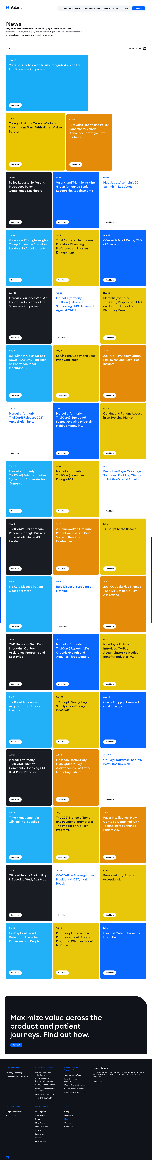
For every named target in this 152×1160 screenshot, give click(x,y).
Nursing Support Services (45, 1074)
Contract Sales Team (72, 1064)
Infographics (40, 1101)
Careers (126, 8)
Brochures (39, 1123)
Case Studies (40, 1105)
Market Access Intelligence (17, 1066)
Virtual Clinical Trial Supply (46, 1087)
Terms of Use (137, 1152)
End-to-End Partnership (72, 8)
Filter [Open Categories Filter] (10, 48)
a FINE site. (20, 1152)
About (66, 1096)
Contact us (97, 1070)
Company (68, 1101)
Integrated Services (14, 1101)
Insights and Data (12, 1057)
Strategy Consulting (14, 1062)
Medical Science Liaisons (74, 1074)
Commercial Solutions (93, 8)
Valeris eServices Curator (45, 1084)
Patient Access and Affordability (43, 1063)
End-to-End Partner (13, 1096)
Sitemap (113, 1152)
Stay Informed (137, 48)
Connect (139, 8)
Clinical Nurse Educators (74, 1078)
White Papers (40, 1131)
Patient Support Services (44, 1057)
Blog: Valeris (40, 1112)
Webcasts (39, 1127)
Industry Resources (112, 8)
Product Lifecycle (13, 1105)
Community (69, 1116)
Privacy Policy (124, 1152)
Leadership (68, 1105)
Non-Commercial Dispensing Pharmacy (44, 1069)
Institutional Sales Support (75, 1081)
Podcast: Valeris (41, 1116)
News (37, 1108)
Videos (38, 1119)
